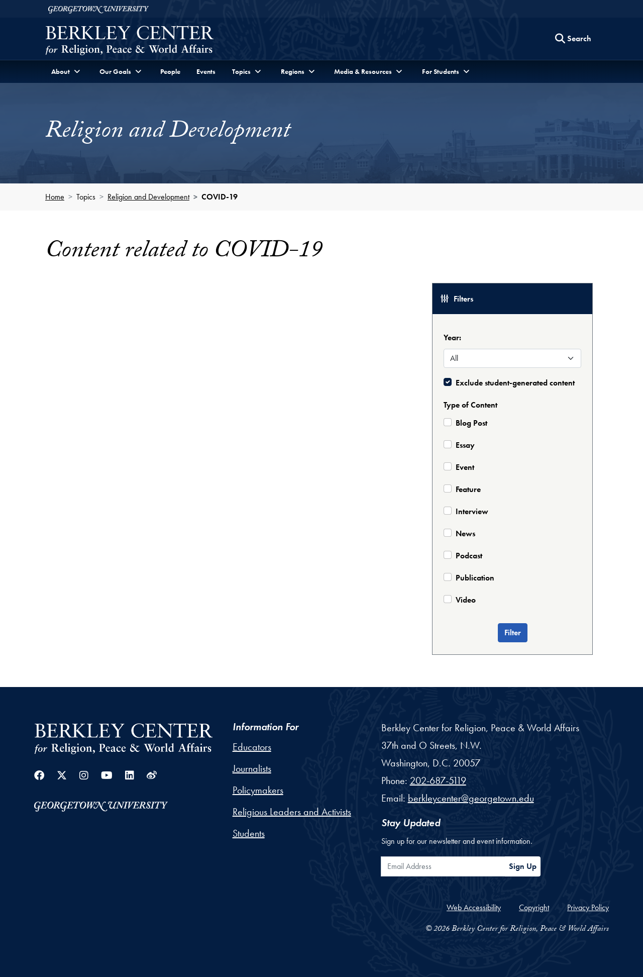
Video (466, 600)
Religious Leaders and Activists (292, 811)
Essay (465, 445)
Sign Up (523, 866)
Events (206, 71)
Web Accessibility (474, 907)
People (170, 71)
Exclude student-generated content (515, 382)
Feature (468, 489)
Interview (472, 511)
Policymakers (258, 790)
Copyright (534, 907)
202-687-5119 (438, 780)
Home (54, 196)
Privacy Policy (588, 907)
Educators (252, 746)
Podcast (469, 555)
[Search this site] (573, 38)
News (465, 533)
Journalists (252, 768)
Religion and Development (148, 196)
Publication (475, 577)
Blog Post (471, 423)
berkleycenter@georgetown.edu (471, 798)
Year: (452, 337)
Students (249, 833)
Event (465, 467)
